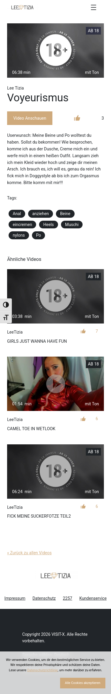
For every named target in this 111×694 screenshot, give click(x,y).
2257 (67, 598)
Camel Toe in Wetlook (31, 428)
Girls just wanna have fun (37, 341)
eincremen (22, 224)
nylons (19, 235)
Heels (48, 224)
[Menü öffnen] (93, 7)
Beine (65, 213)
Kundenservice (93, 598)
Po (38, 235)
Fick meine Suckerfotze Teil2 (39, 516)
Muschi (72, 224)
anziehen (40, 213)
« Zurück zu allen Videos (29, 552)
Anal (17, 213)
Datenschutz (44, 598)
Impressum (14, 598)
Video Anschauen (29, 118)
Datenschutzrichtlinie (42, 670)
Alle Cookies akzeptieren (82, 683)
